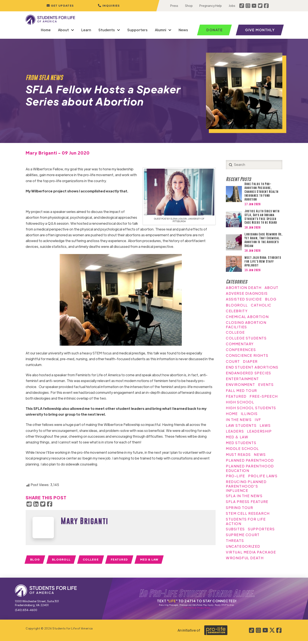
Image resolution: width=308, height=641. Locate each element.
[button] (108, 5)
